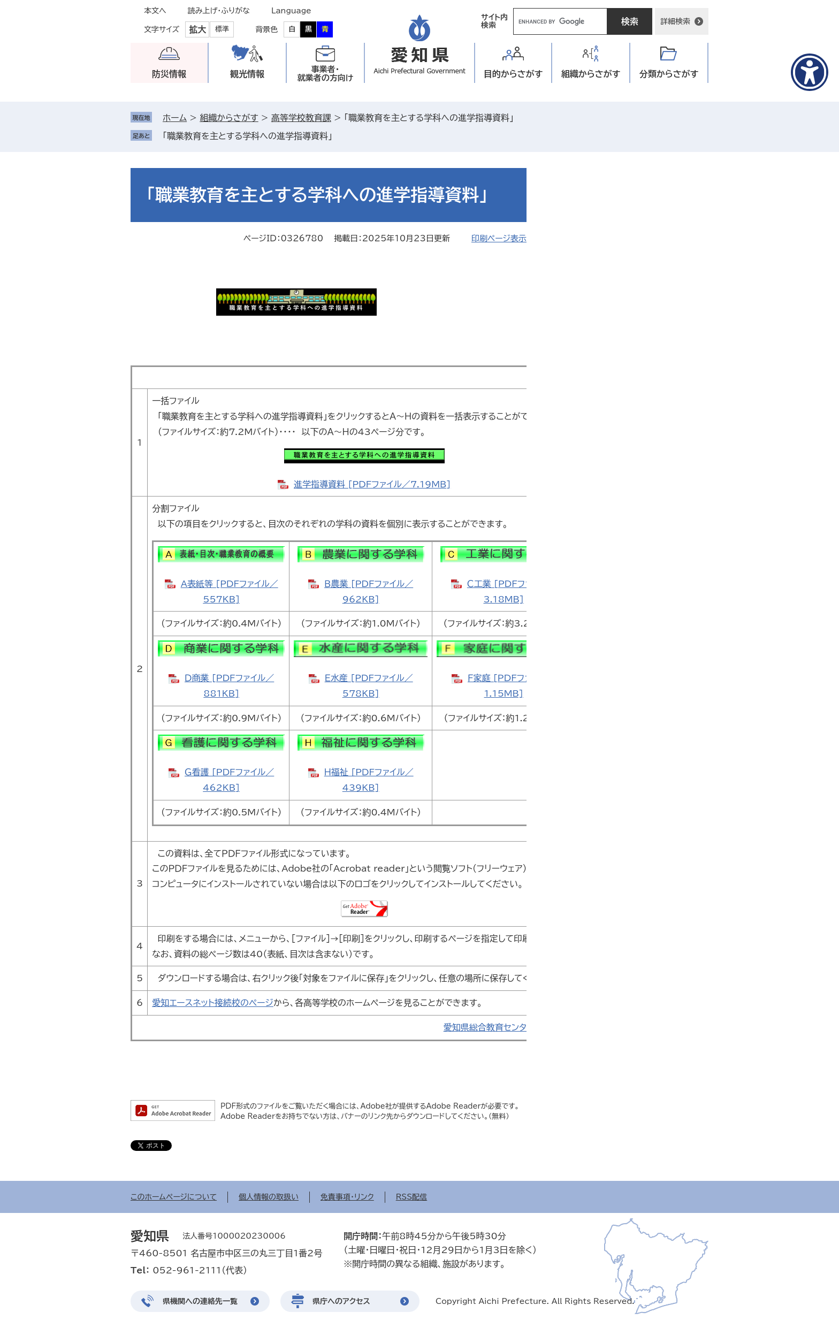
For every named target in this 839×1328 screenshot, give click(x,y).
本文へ (155, 10)
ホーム (175, 117)
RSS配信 (412, 1197)
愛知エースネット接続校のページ (212, 1002)
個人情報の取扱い (269, 1197)
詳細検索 (675, 21)
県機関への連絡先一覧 (200, 1301)
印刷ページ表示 (499, 238)
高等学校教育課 (301, 117)
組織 (591, 74)
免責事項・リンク (347, 1197)
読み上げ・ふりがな (219, 10)
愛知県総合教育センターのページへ (510, 1027)
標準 (222, 29)
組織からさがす (229, 117)
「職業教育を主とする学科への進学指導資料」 (247, 136)
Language (291, 10)
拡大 (197, 29)
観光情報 (247, 74)
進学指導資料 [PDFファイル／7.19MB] (372, 484)
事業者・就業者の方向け (326, 73)
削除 (340, 136)
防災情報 (169, 74)
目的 (513, 74)
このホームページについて (174, 1197)
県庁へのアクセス (341, 1301)
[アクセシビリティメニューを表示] (809, 72)
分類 (669, 74)
